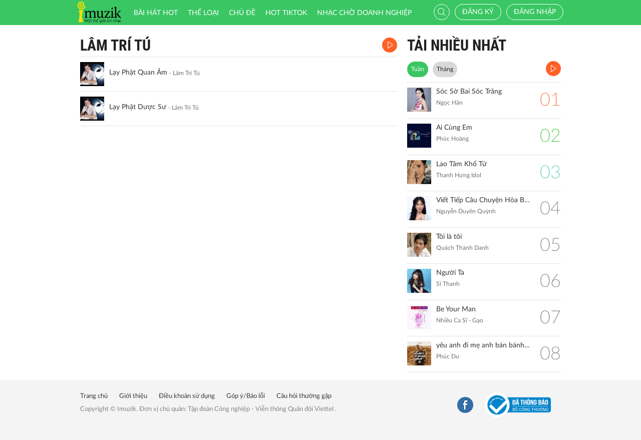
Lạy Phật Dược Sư (137, 107)
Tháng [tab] (445, 69)
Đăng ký (478, 12)
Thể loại (203, 13)
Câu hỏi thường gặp (304, 396)
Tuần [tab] (417, 69)
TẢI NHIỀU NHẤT (456, 45)
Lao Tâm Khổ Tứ (461, 164)
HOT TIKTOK (286, 13)
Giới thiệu (133, 396)
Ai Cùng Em (454, 127)
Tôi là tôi (449, 236)
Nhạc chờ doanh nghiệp (364, 13)
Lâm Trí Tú (115, 45)
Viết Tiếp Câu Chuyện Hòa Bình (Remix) (483, 200)
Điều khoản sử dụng (187, 396)
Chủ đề (242, 13)
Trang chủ (94, 396)
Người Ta (450, 272)
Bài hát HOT (156, 13)
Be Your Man (456, 309)
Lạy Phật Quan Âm (138, 72)
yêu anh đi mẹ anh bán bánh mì (483, 345)
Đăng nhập (535, 12)
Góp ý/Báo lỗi (245, 396)
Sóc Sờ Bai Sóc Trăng (469, 91)
